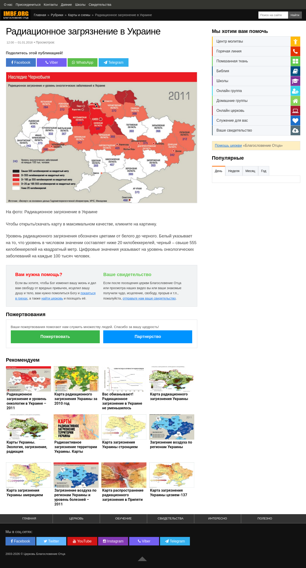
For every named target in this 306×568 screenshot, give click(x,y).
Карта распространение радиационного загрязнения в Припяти (122, 495)
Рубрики (57, 15)
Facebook (21, 62)
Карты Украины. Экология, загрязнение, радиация (27, 447)
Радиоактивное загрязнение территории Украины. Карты (75, 447)
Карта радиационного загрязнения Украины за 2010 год (75, 399)
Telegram (113, 62)
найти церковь (52, 298)
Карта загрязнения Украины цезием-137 (168, 492)
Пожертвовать (55, 336)
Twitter (51, 541)
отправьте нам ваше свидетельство (149, 298)
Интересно (217, 518)
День (218, 171)
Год (263, 171)
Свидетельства (170, 518)
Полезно (264, 518)
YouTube (82, 541)
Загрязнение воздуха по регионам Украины (171, 444)
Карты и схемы (79, 15)
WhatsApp (82, 62)
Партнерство (147, 336)
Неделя (234, 171)
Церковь (76, 518)
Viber (52, 62)
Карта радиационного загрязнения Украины (169, 396)
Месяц (250, 171)
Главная (40, 15)
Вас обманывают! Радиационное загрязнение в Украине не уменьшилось (122, 401)
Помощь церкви (228, 145)
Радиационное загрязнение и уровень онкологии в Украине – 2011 (26, 401)
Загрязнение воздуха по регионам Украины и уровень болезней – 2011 (75, 497)
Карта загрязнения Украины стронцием (120, 444)
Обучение (123, 518)
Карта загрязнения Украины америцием (25, 492)
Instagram (113, 541)
